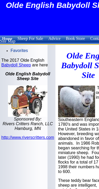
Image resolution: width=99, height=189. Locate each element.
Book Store (75, 38)
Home (7, 38)
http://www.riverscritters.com (27, 137)
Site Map (7, 41)
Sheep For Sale (30, 38)
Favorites (19, 50)
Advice (54, 38)
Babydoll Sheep (16, 65)
